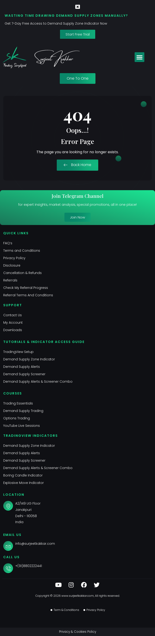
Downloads (12, 330)
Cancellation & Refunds (22, 273)
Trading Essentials (18, 403)
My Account (13, 322)
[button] (139, 57)
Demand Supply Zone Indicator (29, 359)
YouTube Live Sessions (21, 425)
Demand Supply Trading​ (23, 410)
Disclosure (11, 265)
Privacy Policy (14, 258)
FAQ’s (7, 243)
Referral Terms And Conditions (28, 295)
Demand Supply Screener (24, 374)
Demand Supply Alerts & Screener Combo (38, 381)
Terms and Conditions (21, 250)
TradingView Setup (18, 351)
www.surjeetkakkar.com (77, 596)
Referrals (10, 280)
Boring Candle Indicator (23, 475)
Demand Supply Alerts (21, 366)
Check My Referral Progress (25, 287)
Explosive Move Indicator (23, 482)
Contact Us (12, 315)
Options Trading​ (16, 418)
